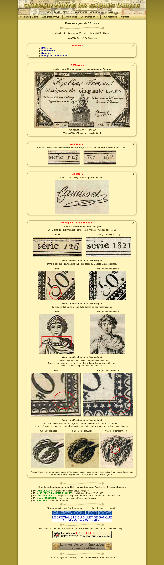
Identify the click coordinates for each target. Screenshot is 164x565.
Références (46, 48)
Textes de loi (70, 17)
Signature (46, 53)
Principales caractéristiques (55, 55)
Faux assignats (109, 17)
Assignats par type (51, 17)
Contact (125, 17)
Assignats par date (29, 17)
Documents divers (90, 17)
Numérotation (48, 51)
